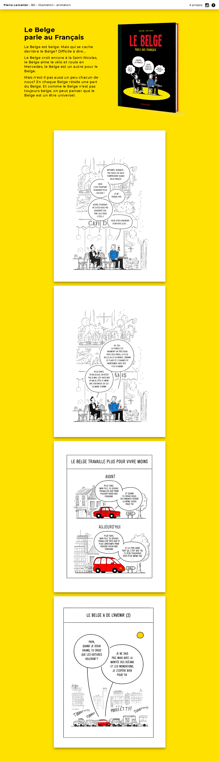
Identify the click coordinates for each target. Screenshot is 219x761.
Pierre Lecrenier (16, 5)
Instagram (207, 5)
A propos (195, 5)
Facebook (213, 5)
